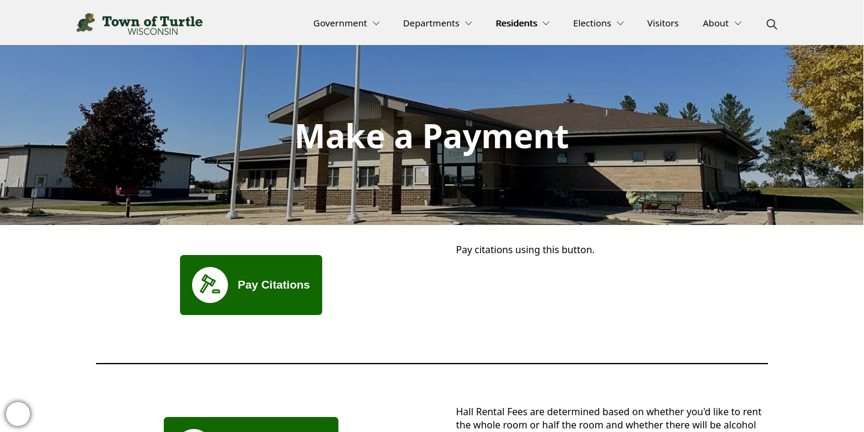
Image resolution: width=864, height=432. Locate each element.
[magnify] (771, 24)
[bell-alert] (18, 414)
